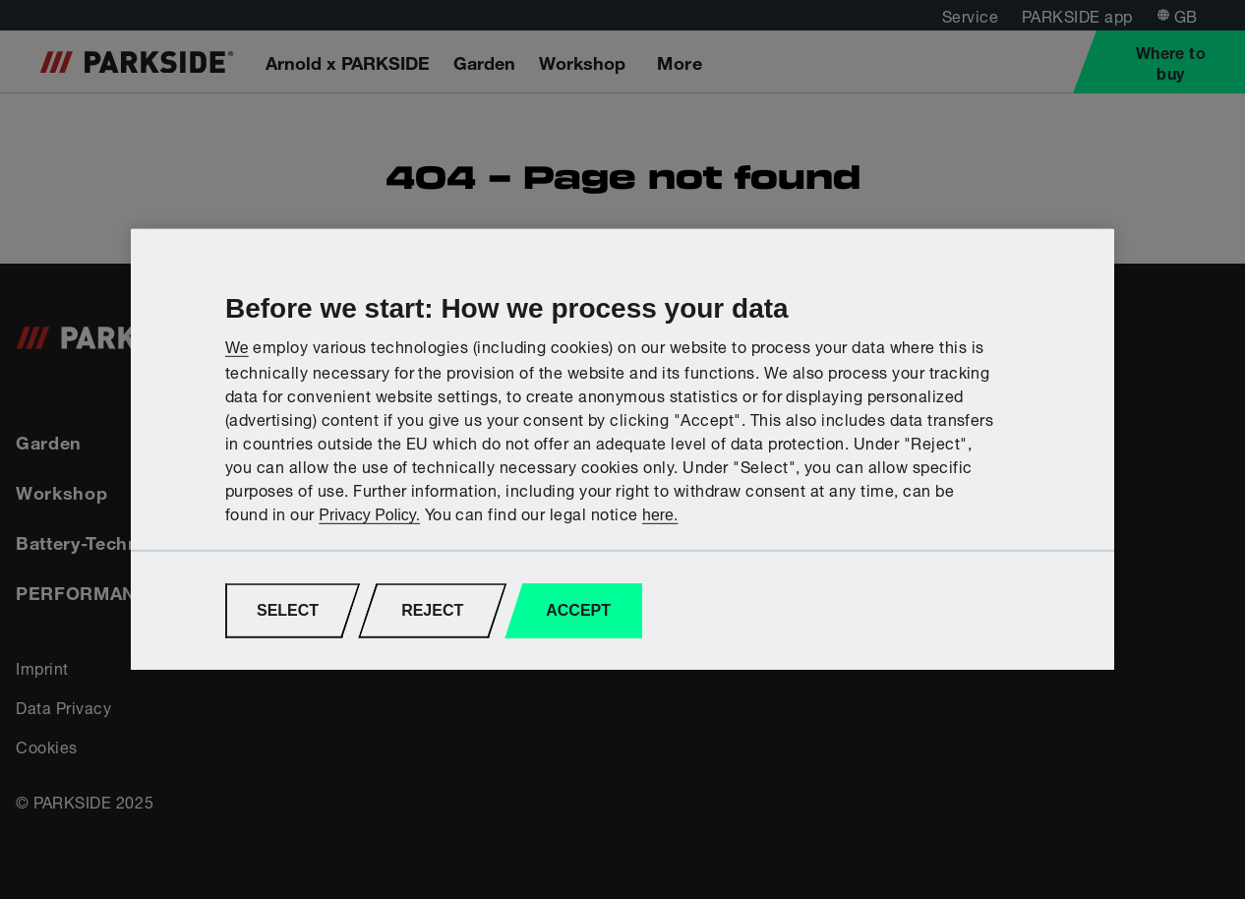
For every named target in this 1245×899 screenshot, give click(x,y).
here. (660, 515)
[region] (622, 449)
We (237, 346)
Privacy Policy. (369, 515)
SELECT (288, 610)
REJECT (432, 610)
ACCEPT (578, 610)
